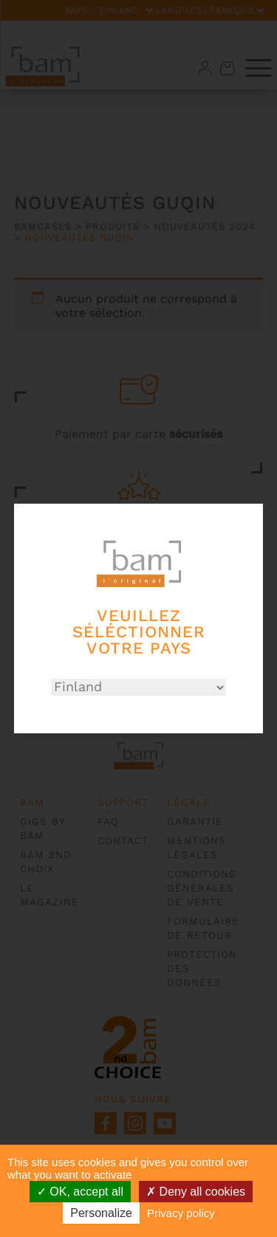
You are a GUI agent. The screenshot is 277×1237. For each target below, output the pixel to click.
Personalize (101, 1213)
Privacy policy (181, 1213)
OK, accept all (80, 1191)
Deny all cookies (195, 1191)
